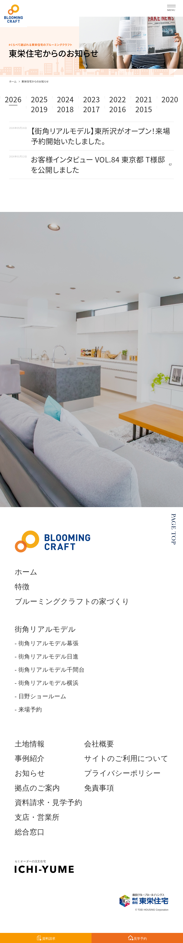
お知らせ (30, 773)
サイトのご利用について (126, 758)
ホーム (12, 81)
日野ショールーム (42, 696)
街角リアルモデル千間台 (51, 669)
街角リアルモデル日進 (48, 656)
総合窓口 (30, 832)
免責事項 (99, 788)
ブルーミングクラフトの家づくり (72, 601)
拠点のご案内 (37, 788)
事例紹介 (30, 758)
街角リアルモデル (45, 629)
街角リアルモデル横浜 (48, 683)
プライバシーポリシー (122, 773)
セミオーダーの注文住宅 (44, 866)
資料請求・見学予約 (48, 802)
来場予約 (30, 709)
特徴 (22, 587)
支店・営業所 (37, 817)
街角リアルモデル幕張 (48, 643)
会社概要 (99, 744)
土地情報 (30, 744)
